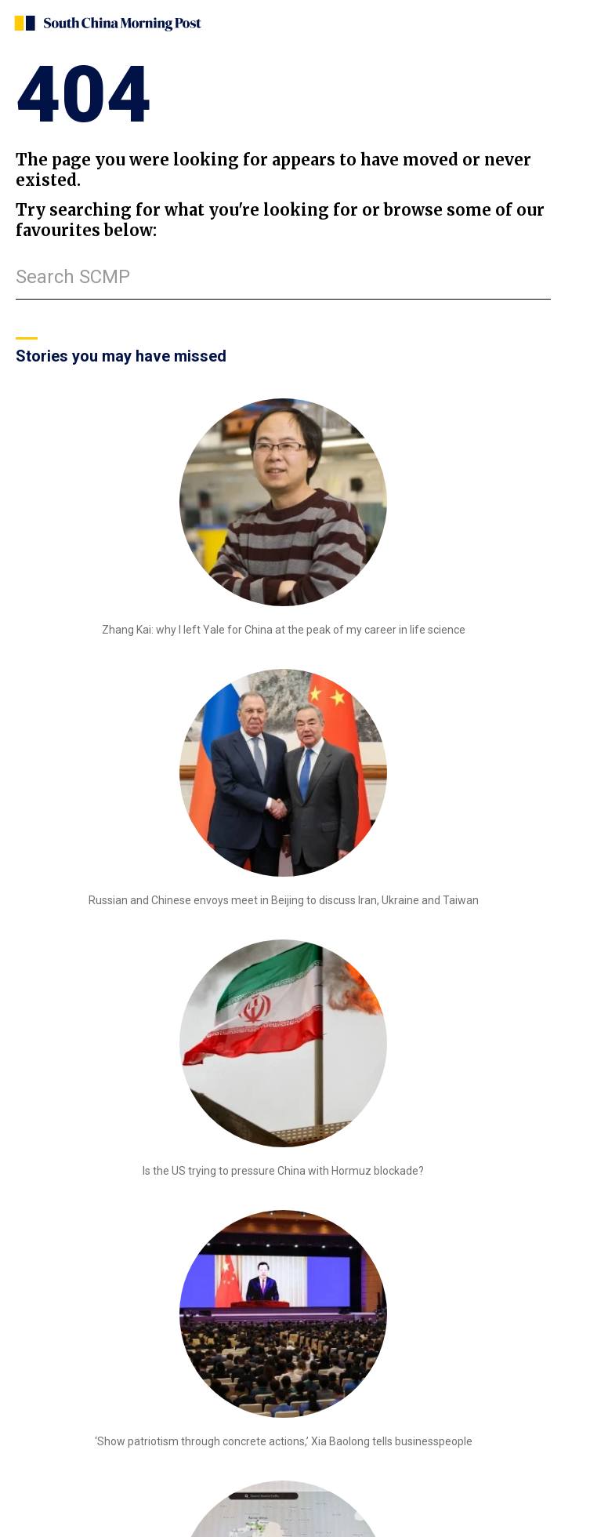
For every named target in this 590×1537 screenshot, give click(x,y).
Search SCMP (73, 277)
